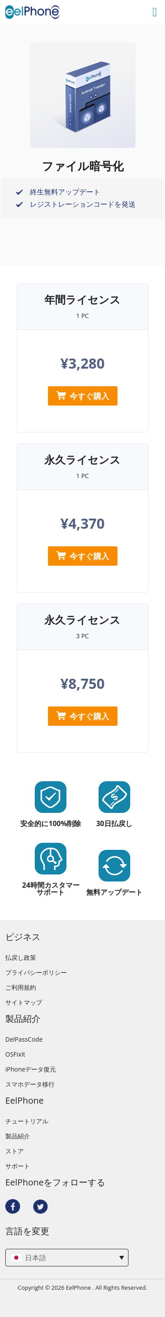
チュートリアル (26, 1121)
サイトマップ (23, 1002)
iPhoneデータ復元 (30, 1069)
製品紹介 (17, 1136)
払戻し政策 (20, 958)
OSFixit (15, 1054)
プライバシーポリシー (36, 972)
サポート (17, 1166)
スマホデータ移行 (30, 1084)
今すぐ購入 (82, 396)
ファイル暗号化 (83, 166)
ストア (14, 1151)
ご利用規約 (20, 987)
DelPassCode (24, 1039)
